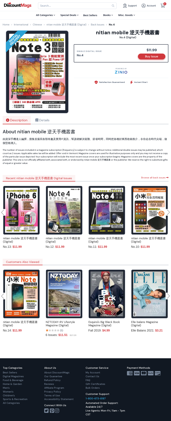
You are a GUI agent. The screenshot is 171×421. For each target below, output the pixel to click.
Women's (8, 391)
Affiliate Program (54, 388)
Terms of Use (52, 395)
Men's (6, 388)
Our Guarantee (53, 376)
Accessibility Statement (59, 399)
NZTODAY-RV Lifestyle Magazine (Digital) (60, 323)
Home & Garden (12, 384)
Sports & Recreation (15, 399)
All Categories (11, 403)
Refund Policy (52, 380)
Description (16, 120)
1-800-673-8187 (96, 398)
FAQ (88, 380)
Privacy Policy (52, 391)
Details (42, 120)
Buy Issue (151, 56)
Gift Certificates (95, 384)
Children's (9, 395)
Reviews (49, 384)
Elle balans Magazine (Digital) (144, 323)
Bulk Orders (93, 388)
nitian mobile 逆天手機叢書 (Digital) (20, 239)
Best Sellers (10, 372)
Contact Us (92, 376)
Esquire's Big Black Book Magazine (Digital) (104, 323)
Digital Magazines (13, 376)
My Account (93, 372)
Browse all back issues (155, 177)
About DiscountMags (56, 372)
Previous (3, 212)
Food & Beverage (13, 380)
